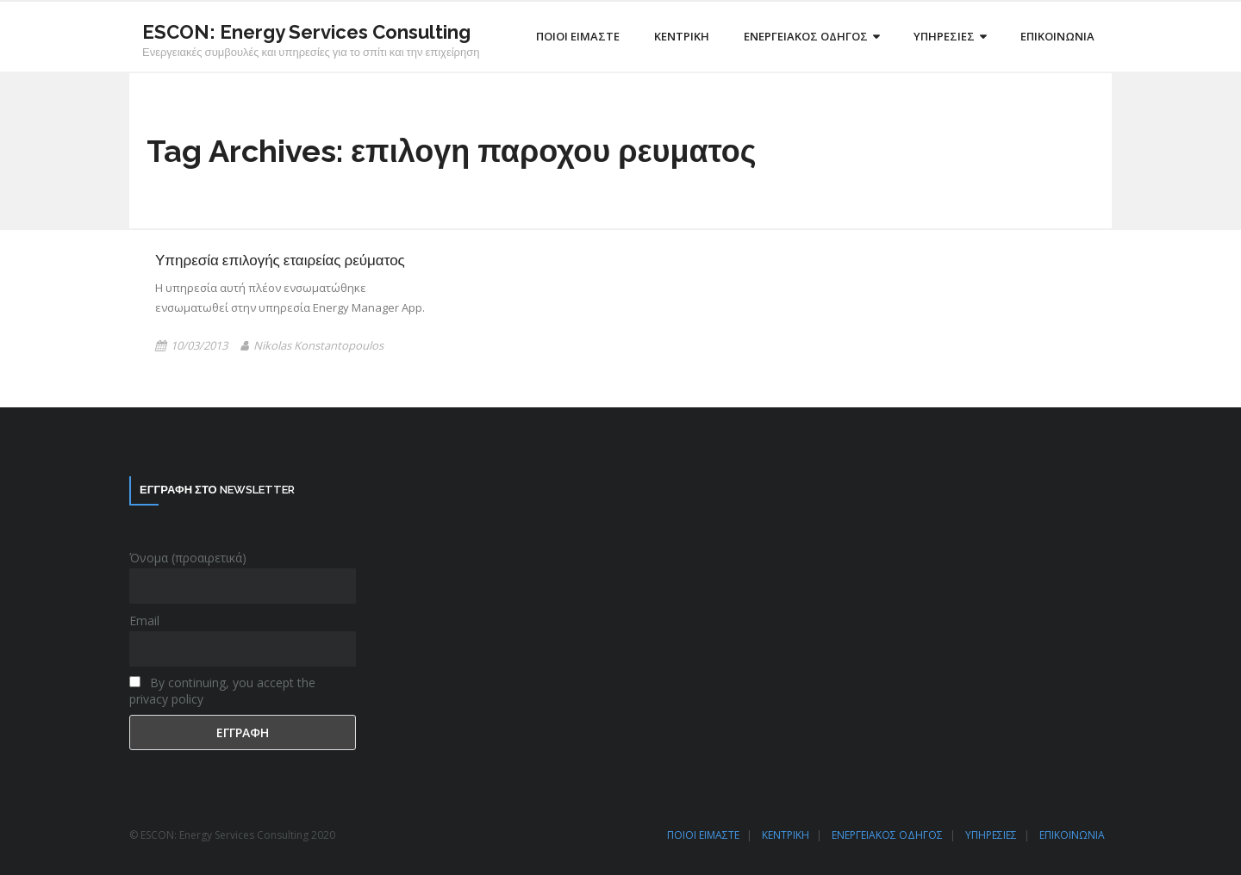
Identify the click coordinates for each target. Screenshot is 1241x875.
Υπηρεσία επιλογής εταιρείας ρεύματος (280, 260)
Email (144, 620)
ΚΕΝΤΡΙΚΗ (785, 835)
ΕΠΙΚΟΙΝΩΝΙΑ (1072, 835)
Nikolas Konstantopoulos (318, 345)
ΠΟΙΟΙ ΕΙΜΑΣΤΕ (703, 835)
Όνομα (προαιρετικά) (187, 557)
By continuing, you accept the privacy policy (222, 690)
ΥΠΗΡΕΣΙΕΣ (991, 835)
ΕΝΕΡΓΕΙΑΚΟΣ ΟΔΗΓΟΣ (887, 835)
